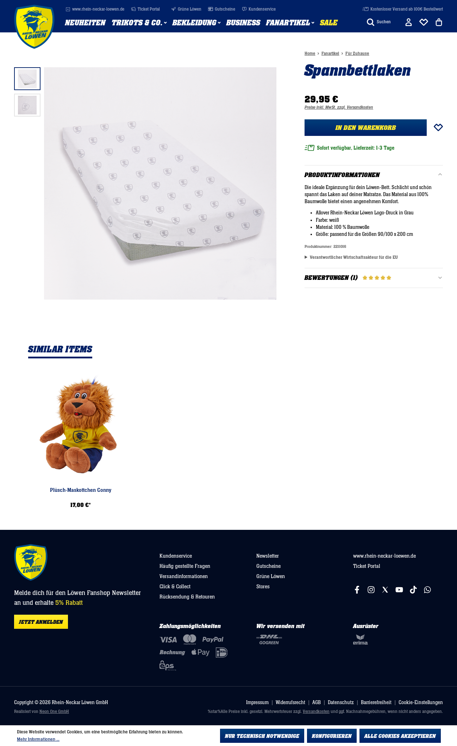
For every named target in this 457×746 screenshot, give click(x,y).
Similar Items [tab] (60, 350)
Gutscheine (221, 9)
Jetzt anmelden (41, 622)
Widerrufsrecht (290, 702)
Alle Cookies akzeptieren (400, 736)
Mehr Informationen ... (38, 739)
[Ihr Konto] (408, 22)
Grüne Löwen (186, 9)
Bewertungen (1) (374, 278)
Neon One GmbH (54, 711)
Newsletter (267, 556)
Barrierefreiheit (376, 702)
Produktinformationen (342, 175)
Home (310, 53)
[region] (145, 183)
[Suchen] (379, 22)
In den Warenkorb (366, 127)
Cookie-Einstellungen (421, 702)
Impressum (257, 702)
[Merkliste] (423, 22)
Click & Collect (174, 586)
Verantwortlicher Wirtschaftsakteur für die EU (354, 257)
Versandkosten (316, 711)
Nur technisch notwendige (262, 736)
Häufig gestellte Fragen (184, 566)
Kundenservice (259, 9)
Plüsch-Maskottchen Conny (80, 490)
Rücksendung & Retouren (187, 597)
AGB (316, 702)
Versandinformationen (183, 576)
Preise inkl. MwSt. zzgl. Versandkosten (339, 107)
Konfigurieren (332, 736)
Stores (263, 586)
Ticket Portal (145, 9)
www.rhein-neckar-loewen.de (94, 9)
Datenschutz (341, 702)
